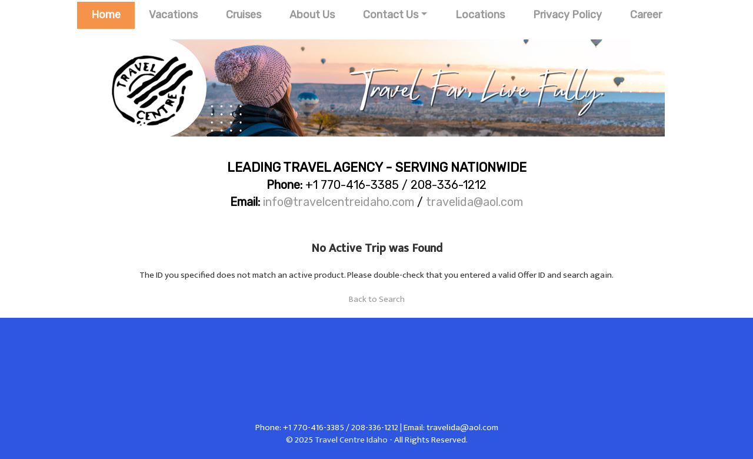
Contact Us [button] (390, 14)
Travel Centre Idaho (351, 440)
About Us (312, 14)
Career (646, 14)
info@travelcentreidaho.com (338, 202)
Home (106, 14)
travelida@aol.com (474, 202)
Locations (480, 14)
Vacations (173, 14)
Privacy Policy (567, 14)
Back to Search (377, 299)
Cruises (243, 14)
